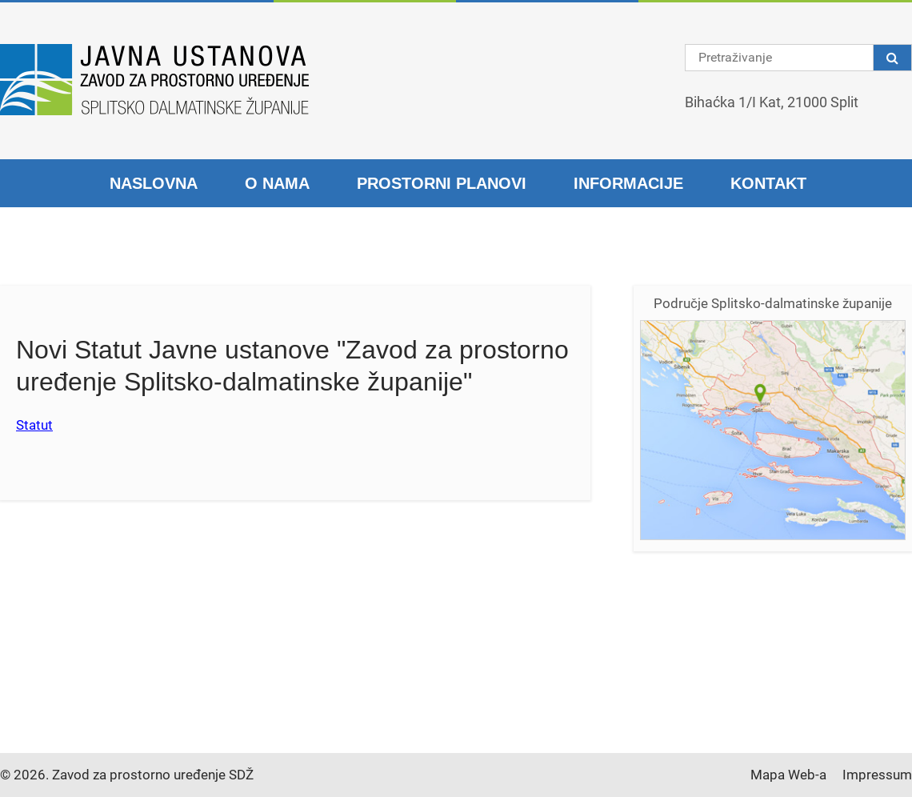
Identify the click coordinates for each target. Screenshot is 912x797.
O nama (277, 183)
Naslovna (154, 183)
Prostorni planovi (441, 183)
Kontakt (768, 183)
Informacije (628, 183)
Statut (34, 425)
